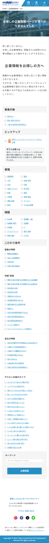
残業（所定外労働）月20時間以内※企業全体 (22, 284)
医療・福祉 (27, 197)
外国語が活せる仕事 (14, 447)
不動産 (9, 197)
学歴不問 (10, 262)
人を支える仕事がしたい (16, 411)
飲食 (8, 193)
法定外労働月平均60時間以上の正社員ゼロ (22, 343)
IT (24, 227)
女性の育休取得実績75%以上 (17, 312)
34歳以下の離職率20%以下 (17, 351)
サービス (27, 201)
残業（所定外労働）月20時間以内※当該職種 (22, 280)
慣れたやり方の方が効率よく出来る (19, 390)
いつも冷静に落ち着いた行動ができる (20, 427)
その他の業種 (28, 205)
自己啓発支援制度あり (15, 320)
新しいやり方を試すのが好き (17, 394)
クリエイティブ (12, 231)
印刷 (25, 184)
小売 (8, 180)
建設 (25, 193)
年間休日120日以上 (14, 296)
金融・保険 (27, 180)
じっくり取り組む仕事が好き (17, 439)
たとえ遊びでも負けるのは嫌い (18, 423)
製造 (25, 176)
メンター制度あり (13, 325)
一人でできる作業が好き (16, 386)
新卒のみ (10, 116)
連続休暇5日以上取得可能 (16, 304)
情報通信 (10, 176)
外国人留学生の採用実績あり (17, 367)
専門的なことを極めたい (16, 415)
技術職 (9, 227)
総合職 (9, 219)
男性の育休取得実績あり (16, 316)
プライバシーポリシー (36, 530)
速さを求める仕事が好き (16, 443)
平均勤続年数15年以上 (15, 355)
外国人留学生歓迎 (13, 266)
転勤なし (10, 308)
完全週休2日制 (12, 288)
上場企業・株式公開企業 (15, 363)
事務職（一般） (28, 219)
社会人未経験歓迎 (13, 258)
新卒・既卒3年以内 (13, 120)
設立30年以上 (12, 359)
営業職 (26, 223)
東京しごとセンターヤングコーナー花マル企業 (27, 140)
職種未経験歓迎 (12, 254)
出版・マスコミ (12, 188)
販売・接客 (27, 231)
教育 (8, 205)
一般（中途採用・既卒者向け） (17, 124)
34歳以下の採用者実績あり (16, 347)
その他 (26, 235)
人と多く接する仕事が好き (16, 431)
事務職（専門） (12, 223)
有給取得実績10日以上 (15, 300)
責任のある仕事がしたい (16, 407)
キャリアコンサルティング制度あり (19, 329)
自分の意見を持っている (15, 402)
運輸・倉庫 (10, 201)
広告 (8, 184)
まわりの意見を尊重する (16, 398)
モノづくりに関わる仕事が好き (18, 435)
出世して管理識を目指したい (17, 419)
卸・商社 (26, 188)
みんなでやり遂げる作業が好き (18, 382)
